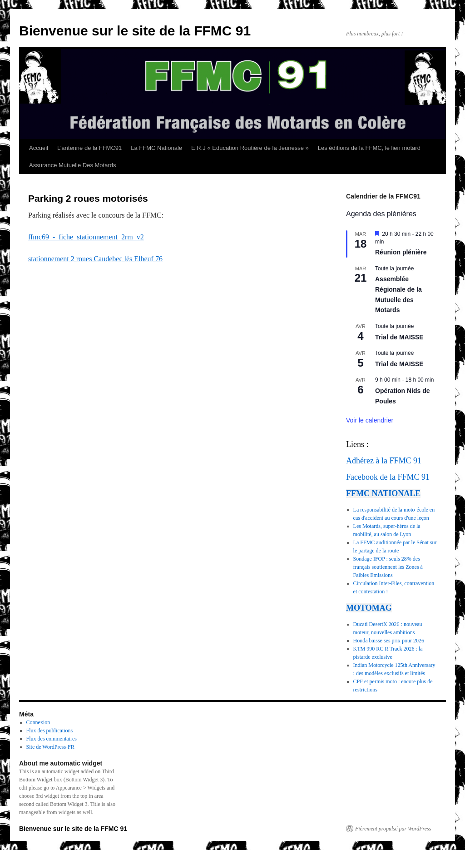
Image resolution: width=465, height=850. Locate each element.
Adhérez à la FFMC (378, 460)
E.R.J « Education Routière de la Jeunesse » (250, 147)
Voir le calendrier (369, 420)
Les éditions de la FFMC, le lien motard (369, 147)
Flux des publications (49, 730)
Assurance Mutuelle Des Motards (72, 165)
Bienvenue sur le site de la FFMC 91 (135, 30)
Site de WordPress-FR (50, 747)
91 (417, 460)
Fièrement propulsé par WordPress (393, 828)
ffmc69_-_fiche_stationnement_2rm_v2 (86, 237)
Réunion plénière (401, 252)
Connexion (38, 722)
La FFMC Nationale (156, 147)
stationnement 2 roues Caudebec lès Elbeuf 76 (95, 259)
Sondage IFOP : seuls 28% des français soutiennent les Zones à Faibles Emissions (388, 567)
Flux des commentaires (51, 739)
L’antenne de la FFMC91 (89, 147)
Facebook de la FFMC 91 (388, 477)
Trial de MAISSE (399, 337)
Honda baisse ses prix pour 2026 (388, 640)
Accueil (38, 147)
